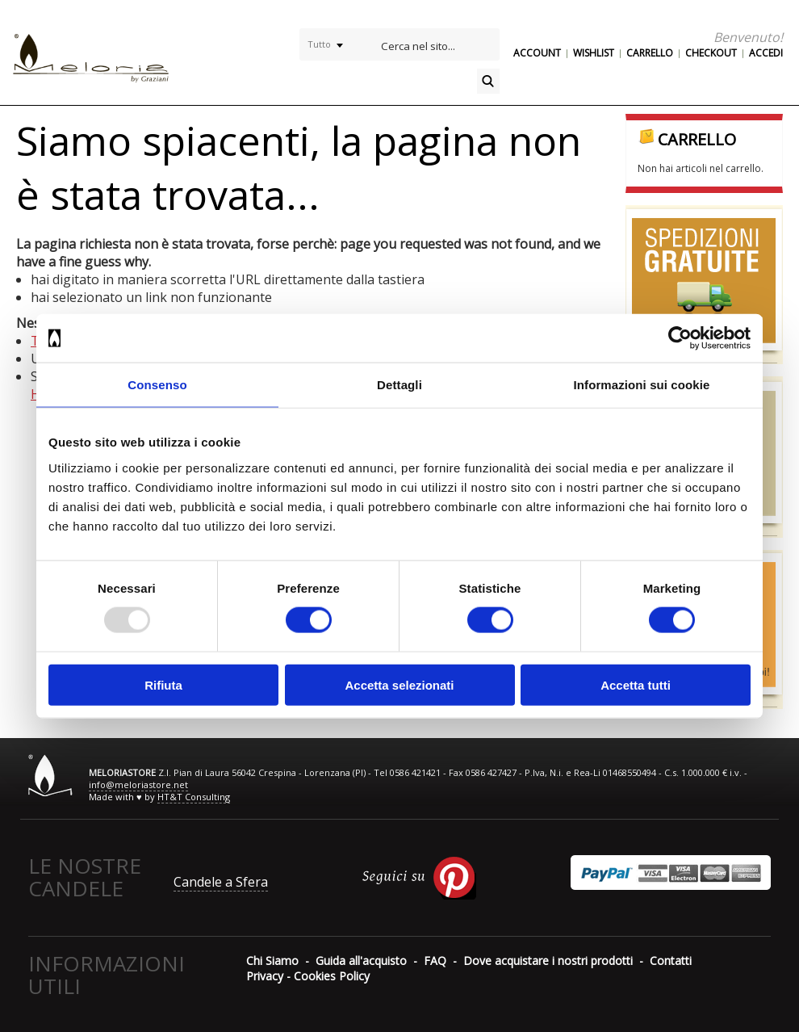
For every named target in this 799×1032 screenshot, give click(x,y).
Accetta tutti (635, 684)
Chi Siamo (272, 960)
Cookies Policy (332, 976)
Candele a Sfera (221, 882)
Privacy (264, 976)
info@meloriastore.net (138, 784)
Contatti (671, 960)
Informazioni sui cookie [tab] (642, 385)
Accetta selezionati (399, 684)
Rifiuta (163, 684)
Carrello (649, 53)
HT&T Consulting (193, 797)
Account (537, 53)
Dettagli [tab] (399, 385)
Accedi (766, 53)
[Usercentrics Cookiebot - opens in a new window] (680, 338)
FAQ (435, 960)
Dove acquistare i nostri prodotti (548, 960)
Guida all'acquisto (361, 960)
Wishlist (593, 53)
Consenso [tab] (157, 385)
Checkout (711, 53)
